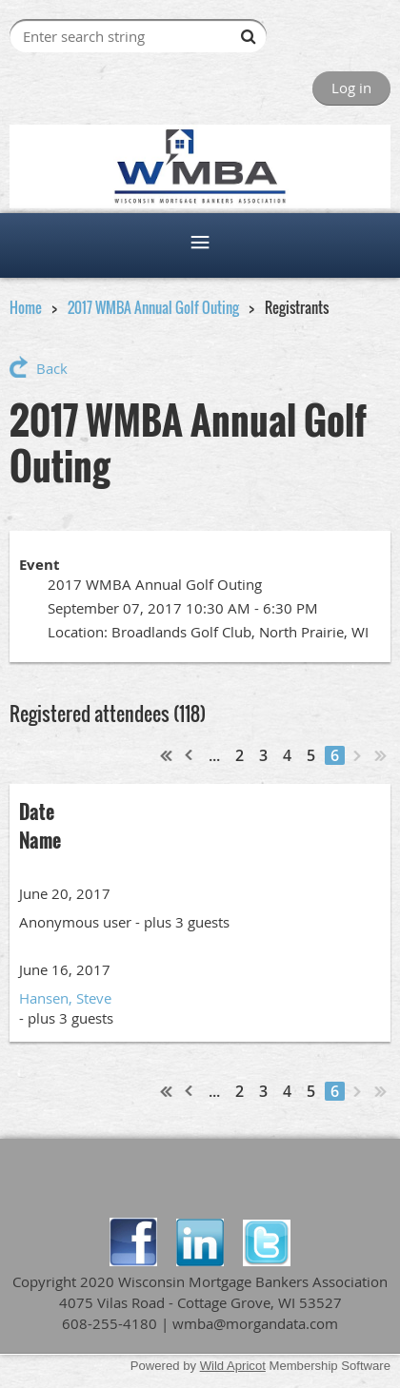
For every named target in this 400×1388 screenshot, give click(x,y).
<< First (166, 755)
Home (26, 307)
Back (52, 368)
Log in (351, 87)
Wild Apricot (233, 1366)
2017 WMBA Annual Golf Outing (153, 307)
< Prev (189, 755)
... (214, 755)
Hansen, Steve (65, 997)
